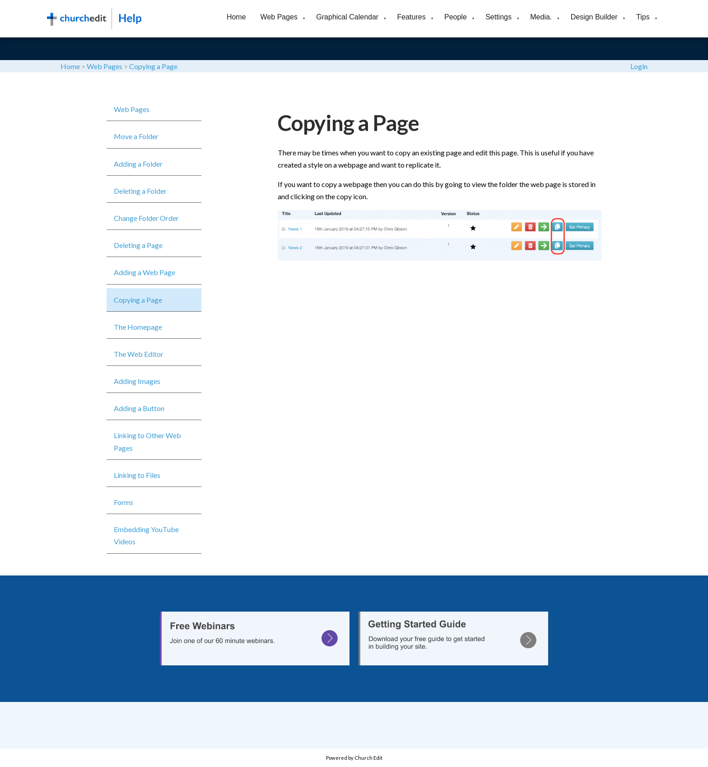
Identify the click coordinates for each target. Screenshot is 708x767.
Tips (643, 17)
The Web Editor (138, 354)
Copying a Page (153, 66)
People (455, 17)
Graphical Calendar (347, 17)
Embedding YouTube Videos (146, 535)
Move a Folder (136, 136)
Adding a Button (139, 408)
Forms (123, 502)
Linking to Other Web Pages (147, 441)
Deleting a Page (138, 245)
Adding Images (137, 381)
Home (236, 17)
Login (638, 66)
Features (411, 17)
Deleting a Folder (140, 191)
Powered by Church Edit (354, 758)
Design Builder (594, 17)
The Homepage (138, 327)
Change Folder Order (146, 218)
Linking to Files (137, 475)
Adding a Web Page (144, 272)
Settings (498, 17)
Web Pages (279, 17)
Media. (541, 17)
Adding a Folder (138, 163)
